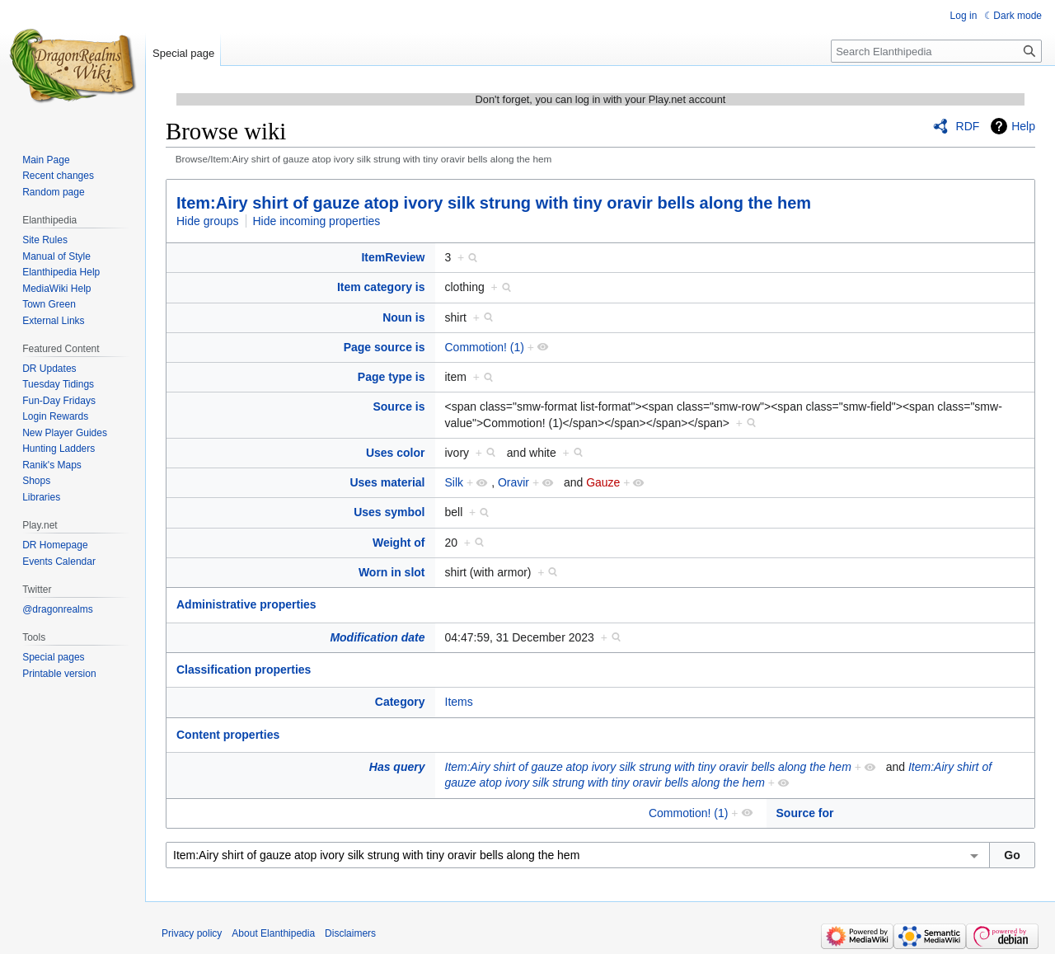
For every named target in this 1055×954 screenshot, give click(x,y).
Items (459, 701)
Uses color (395, 452)
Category (400, 701)
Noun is (403, 317)
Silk (454, 482)
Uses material (386, 482)
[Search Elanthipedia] (936, 51)
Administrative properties (246, 604)
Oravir (513, 482)
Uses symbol (389, 512)
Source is (398, 406)
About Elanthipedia (273, 933)
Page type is (391, 376)
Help (1023, 126)
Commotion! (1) (484, 347)
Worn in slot (392, 572)
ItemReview (392, 257)
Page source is (384, 347)
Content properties (227, 734)
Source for (805, 813)
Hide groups (207, 221)
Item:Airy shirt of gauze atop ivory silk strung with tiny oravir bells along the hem (493, 203)
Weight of (399, 542)
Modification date (377, 637)
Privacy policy (192, 933)
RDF (968, 126)
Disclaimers (350, 933)
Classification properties (243, 669)
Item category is (381, 287)
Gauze (603, 482)
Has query (397, 766)
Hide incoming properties (317, 221)
